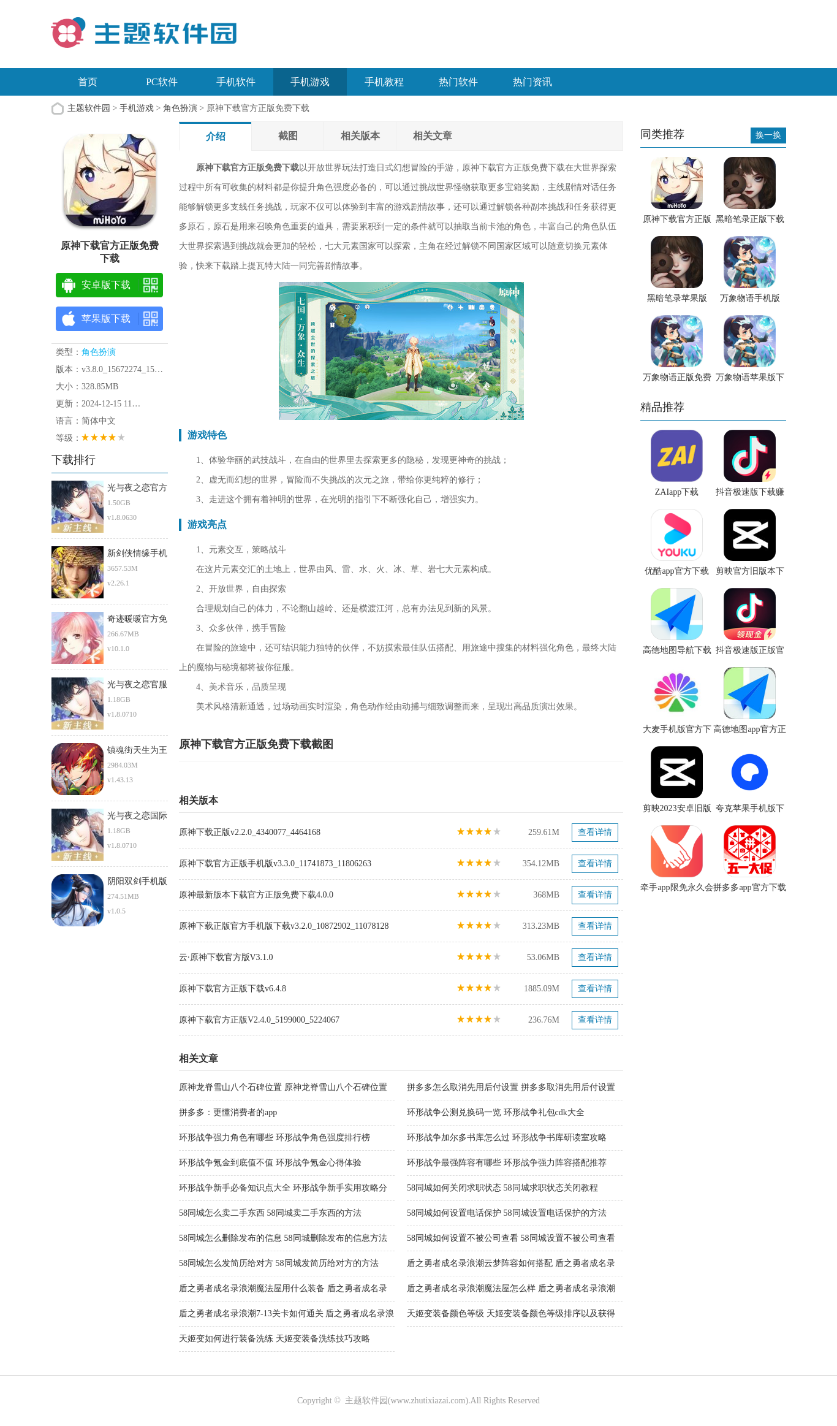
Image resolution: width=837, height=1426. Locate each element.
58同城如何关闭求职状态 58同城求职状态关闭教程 (502, 1187)
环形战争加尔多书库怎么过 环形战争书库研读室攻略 (507, 1137)
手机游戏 (310, 82)
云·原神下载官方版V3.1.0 (226, 957)
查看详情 (595, 832)
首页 (87, 82)
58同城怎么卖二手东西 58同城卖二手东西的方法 (270, 1213)
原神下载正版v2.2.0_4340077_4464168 (249, 832)
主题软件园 (88, 108)
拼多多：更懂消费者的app (228, 1112)
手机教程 (384, 82)
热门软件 (458, 82)
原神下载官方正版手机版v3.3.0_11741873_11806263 (275, 863)
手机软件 (236, 82)
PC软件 (162, 82)
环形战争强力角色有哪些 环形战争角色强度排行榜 (274, 1137)
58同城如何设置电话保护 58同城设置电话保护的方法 (507, 1213)
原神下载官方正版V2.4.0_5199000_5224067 (259, 1019)
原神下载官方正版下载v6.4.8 (232, 988)
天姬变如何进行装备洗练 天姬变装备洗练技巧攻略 (274, 1338)
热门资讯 (532, 82)
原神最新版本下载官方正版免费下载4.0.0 (256, 894)
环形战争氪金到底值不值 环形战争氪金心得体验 (270, 1162)
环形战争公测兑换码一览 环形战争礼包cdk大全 (496, 1112)
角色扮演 (180, 108)
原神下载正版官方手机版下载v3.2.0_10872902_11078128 (283, 926)
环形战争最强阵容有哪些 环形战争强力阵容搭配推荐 (507, 1162)
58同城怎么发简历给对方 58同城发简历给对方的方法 (279, 1263)
